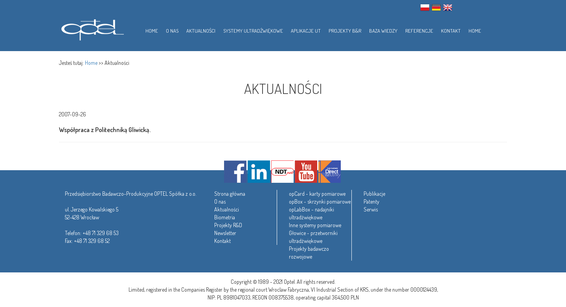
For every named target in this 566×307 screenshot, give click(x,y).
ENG (447, 7)
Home (91, 62)
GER (436, 7)
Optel (91, 28)
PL (425, 7)
